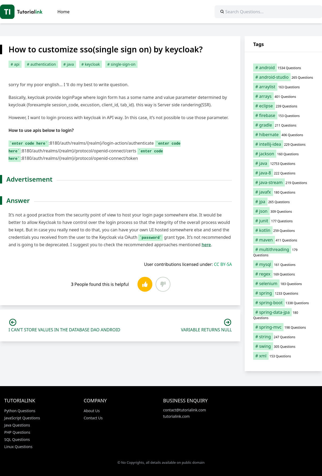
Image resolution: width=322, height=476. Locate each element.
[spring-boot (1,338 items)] (283, 302)
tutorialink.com (176, 416)
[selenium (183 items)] (283, 283)
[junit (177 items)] (283, 220)
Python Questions (19, 410)
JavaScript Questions (22, 417)
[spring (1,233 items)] (283, 293)
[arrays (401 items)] (283, 96)
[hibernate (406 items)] (283, 134)
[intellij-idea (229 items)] (283, 144)
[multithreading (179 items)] (283, 252)
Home (63, 12)
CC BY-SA (223, 264)
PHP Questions (17, 432)
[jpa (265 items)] (283, 201)
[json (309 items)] (283, 211)
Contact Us (93, 417)
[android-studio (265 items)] (283, 77)
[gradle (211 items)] (283, 125)
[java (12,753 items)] (283, 163)
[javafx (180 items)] (283, 192)
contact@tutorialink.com (184, 409)
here (206, 245)
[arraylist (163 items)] (283, 86)
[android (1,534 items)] (283, 67)
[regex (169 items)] (283, 274)
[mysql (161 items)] (283, 264)
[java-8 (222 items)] (283, 173)
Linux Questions (18, 446)
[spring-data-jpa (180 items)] (283, 315)
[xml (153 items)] (283, 355)
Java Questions (17, 425)
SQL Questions (17, 439)
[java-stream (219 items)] (283, 182)
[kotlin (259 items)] (283, 230)
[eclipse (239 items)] (283, 105)
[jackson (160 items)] (283, 153)
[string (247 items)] (283, 336)
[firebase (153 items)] (283, 115)
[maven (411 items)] (283, 240)
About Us (92, 410)
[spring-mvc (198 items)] (283, 327)
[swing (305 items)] (283, 346)
